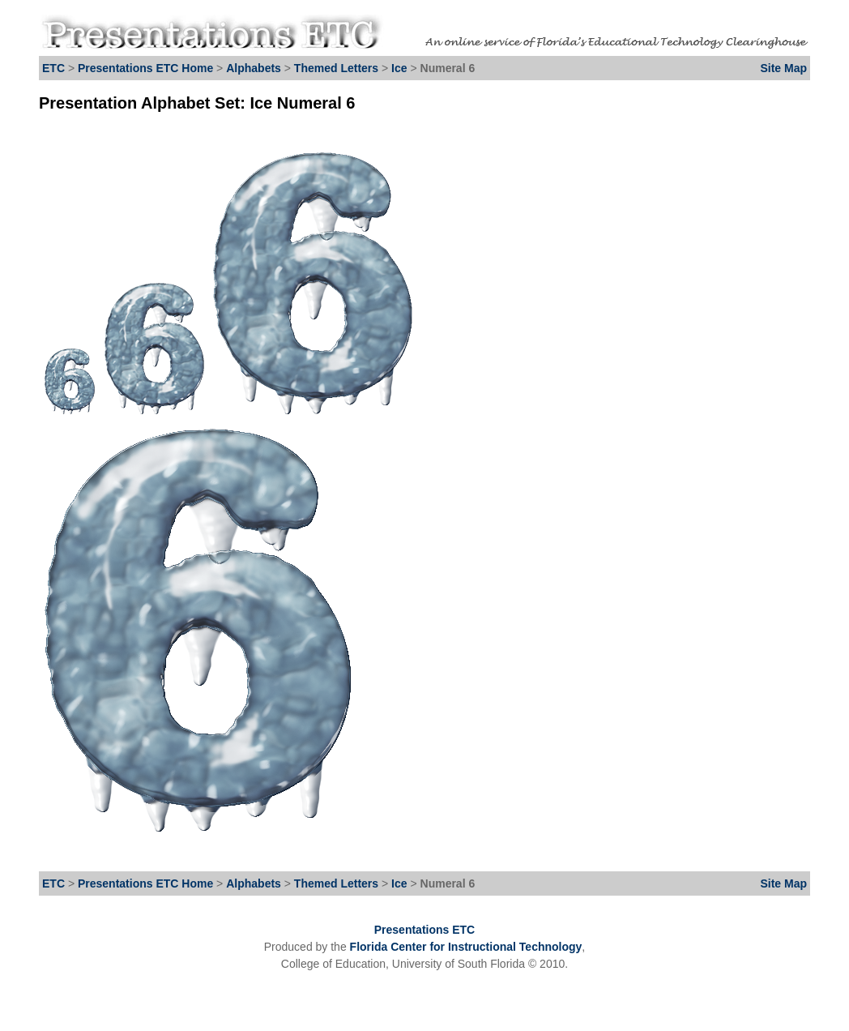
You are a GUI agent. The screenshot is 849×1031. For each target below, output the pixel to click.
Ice (400, 68)
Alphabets (253, 68)
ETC (53, 68)
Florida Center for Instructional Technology (466, 946)
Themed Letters (336, 68)
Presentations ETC (424, 929)
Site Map (783, 68)
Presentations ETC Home (145, 68)
